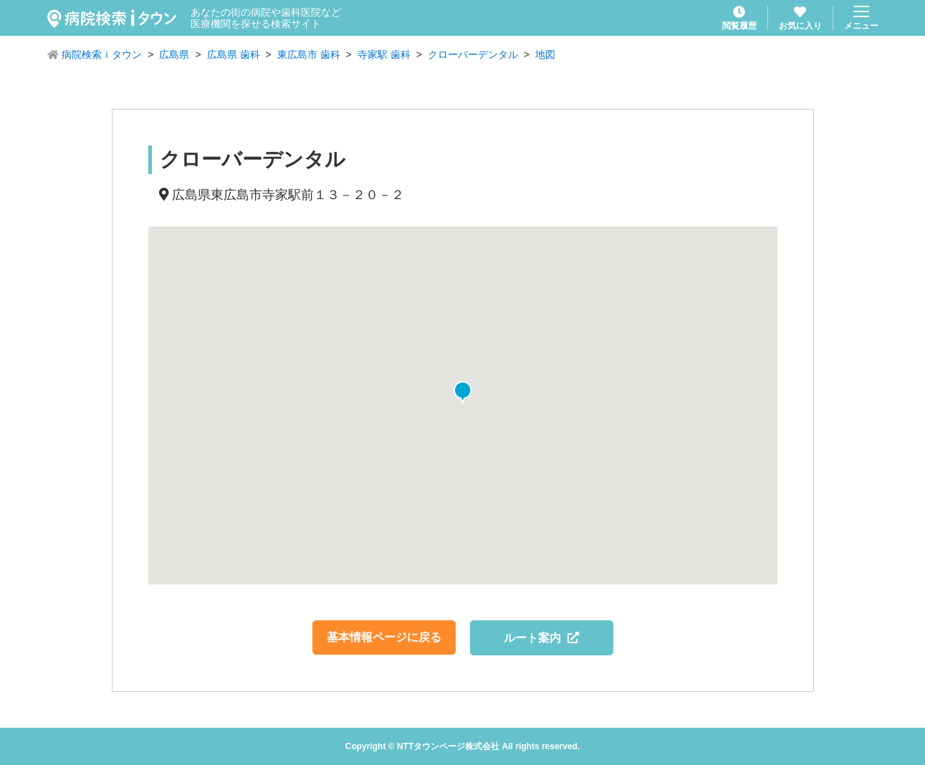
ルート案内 (541, 638)
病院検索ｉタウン (102, 54)
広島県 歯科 (233, 54)
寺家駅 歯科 (384, 54)
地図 (545, 54)
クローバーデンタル (473, 54)
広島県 (174, 54)
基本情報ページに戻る (384, 637)
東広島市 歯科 (308, 54)
